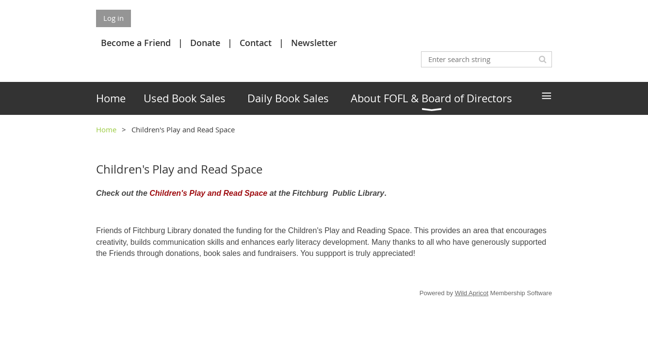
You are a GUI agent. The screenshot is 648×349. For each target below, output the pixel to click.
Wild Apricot (471, 293)
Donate (205, 42)
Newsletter (314, 42)
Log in (113, 18)
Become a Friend (136, 42)
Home (106, 129)
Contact (256, 42)
